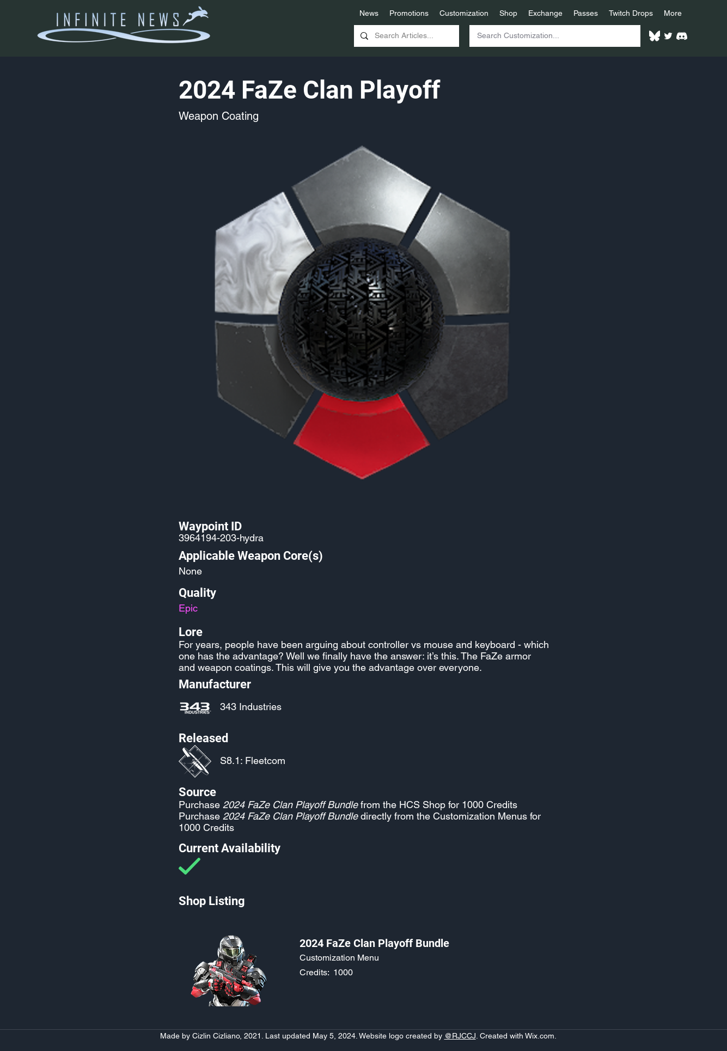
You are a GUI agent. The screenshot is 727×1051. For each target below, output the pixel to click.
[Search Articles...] (405, 36)
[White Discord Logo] (681, 35)
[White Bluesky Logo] (654, 35)
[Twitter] (668, 35)
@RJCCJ (460, 1035)
